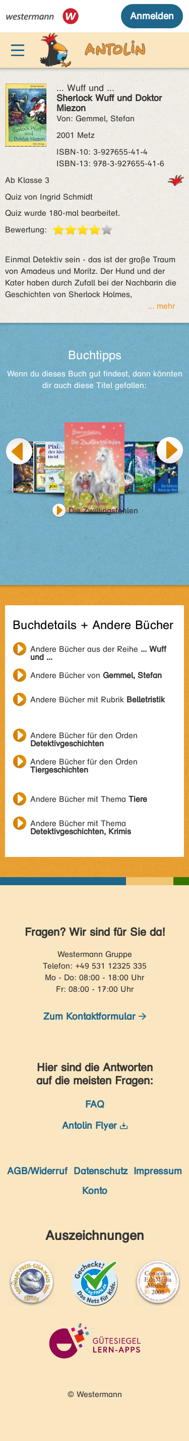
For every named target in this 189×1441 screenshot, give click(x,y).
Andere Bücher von (96, 675)
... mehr (161, 306)
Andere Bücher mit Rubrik (97, 699)
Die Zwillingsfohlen (103, 510)
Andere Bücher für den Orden (84, 737)
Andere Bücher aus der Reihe (98, 650)
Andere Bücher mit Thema (88, 799)
